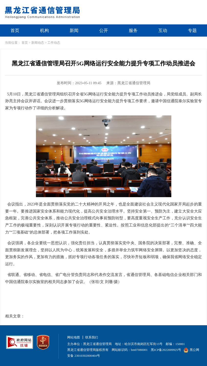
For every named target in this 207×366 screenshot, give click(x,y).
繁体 (174, 4)
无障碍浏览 (194, 4)
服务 (133, 30)
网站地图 (73, 337)
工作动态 (53, 42)
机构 (44, 30)
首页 (15, 30)
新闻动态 (37, 42)
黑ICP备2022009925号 (166, 350)
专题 (192, 30)
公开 (103, 30)
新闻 (74, 30)
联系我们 (91, 337)
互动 (162, 30)
